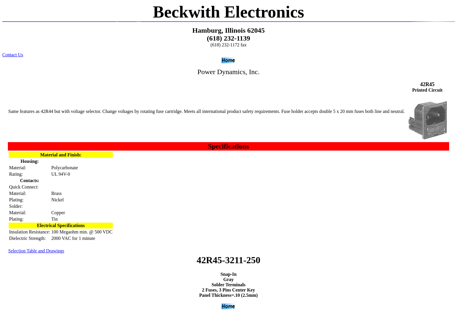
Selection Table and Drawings (36, 250)
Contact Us (12, 54)
